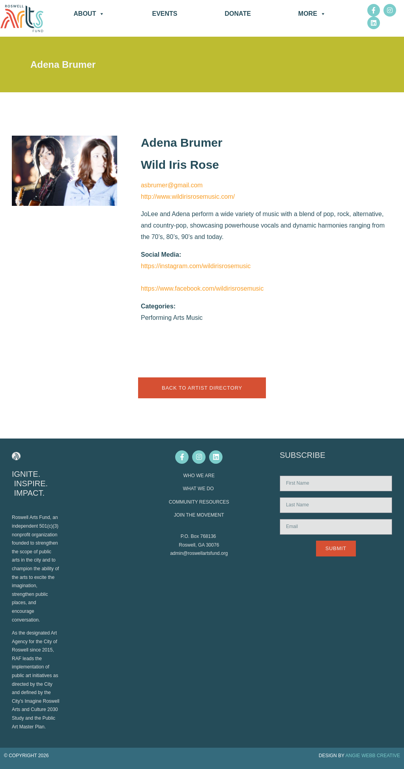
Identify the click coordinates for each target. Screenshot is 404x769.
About (89, 14)
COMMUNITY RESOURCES (199, 502)
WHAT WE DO (199, 488)
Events (164, 13)
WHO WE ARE (199, 475)
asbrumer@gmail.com (172, 185)
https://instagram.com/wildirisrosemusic (196, 266)
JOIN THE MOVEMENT (199, 515)
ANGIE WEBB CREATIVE (373, 755)
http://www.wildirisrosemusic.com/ (188, 196)
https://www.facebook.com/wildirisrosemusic (202, 288)
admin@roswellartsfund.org (199, 553)
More (312, 14)
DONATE (237, 13)
